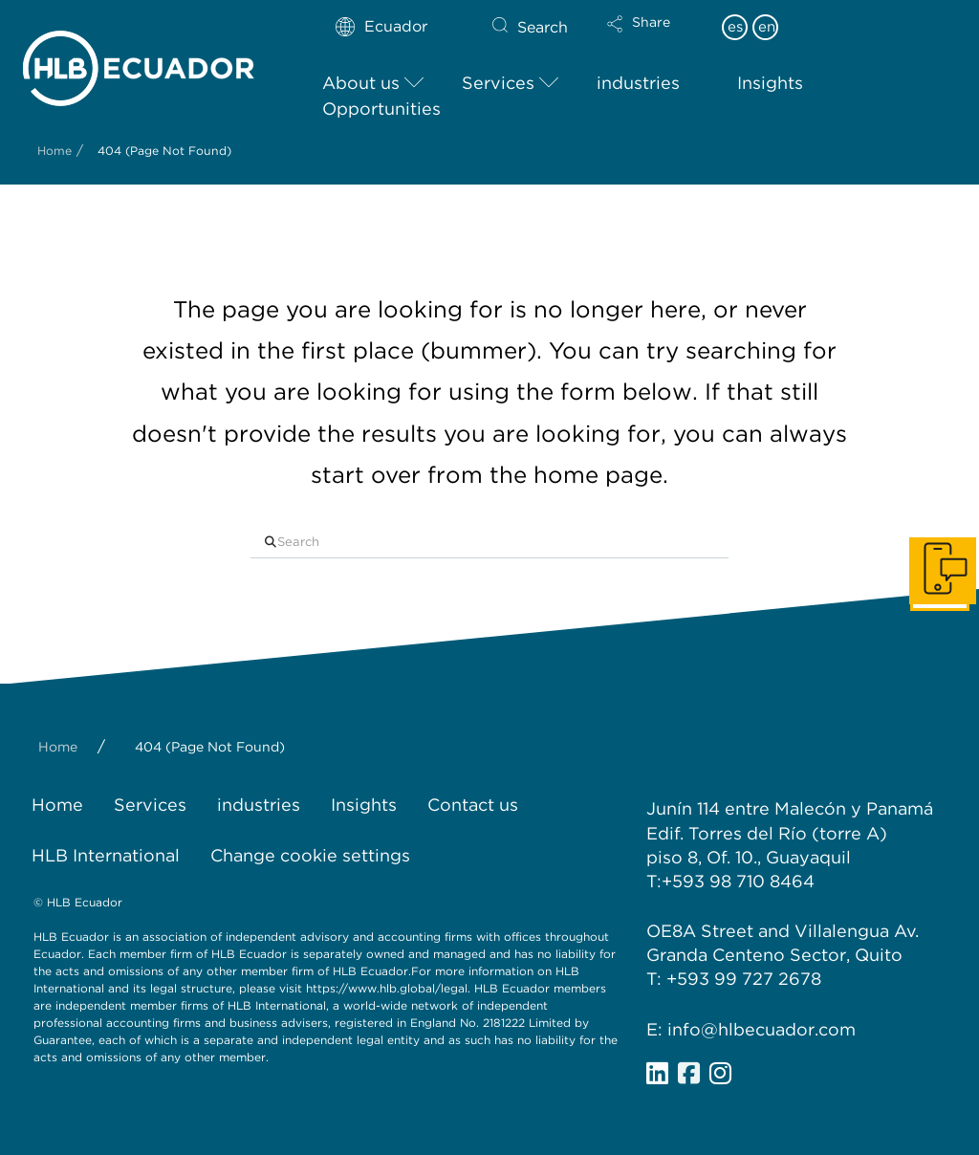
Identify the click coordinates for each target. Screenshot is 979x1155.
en (766, 26)
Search (542, 27)
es (735, 26)
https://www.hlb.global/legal (387, 988)
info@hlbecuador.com (761, 1029)
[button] (655, 36)
